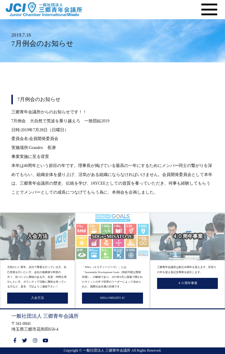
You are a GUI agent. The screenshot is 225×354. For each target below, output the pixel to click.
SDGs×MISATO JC (112, 297)
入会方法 (37, 297)
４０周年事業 (187, 283)
